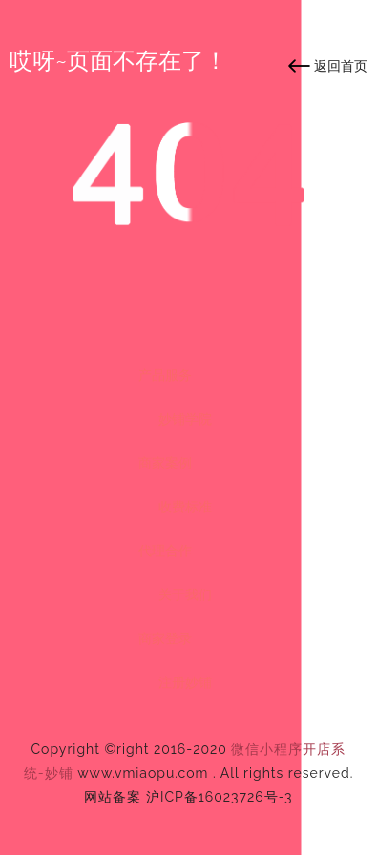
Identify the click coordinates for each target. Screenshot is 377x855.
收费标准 (185, 506)
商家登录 (165, 638)
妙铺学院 (185, 419)
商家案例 (165, 462)
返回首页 (340, 65)
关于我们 (185, 594)
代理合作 (165, 550)
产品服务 (165, 375)
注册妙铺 (185, 682)
